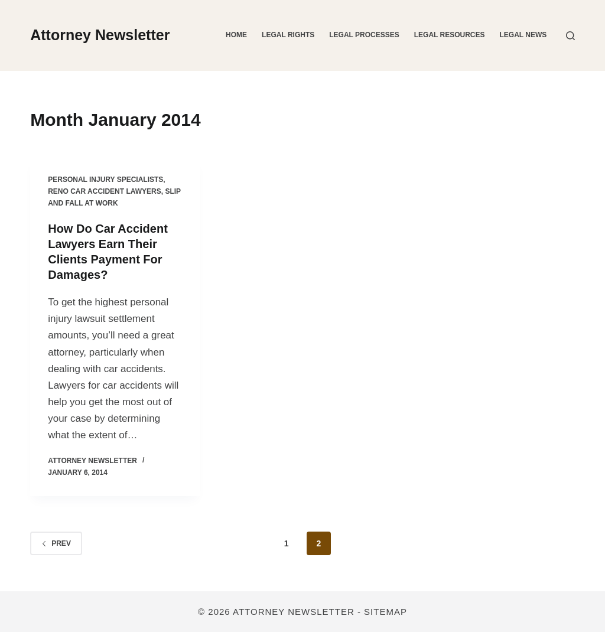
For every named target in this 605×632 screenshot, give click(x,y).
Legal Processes (364, 35)
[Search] (570, 35)
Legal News (523, 35)
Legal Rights (288, 35)
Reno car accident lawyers (104, 191)
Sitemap (385, 612)
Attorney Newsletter (100, 35)
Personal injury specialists (105, 179)
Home (236, 35)
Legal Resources (449, 35)
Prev (56, 543)
